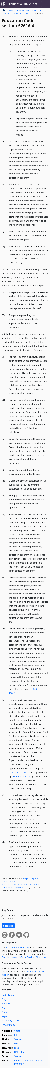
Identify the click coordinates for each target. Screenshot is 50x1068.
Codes (10, 10)
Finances (28, 13)
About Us (6, 1003)
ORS (22, 1052)
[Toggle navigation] (44, 4)
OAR (16, 1052)
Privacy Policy (8, 1024)
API (3, 1007)
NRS (16, 1043)
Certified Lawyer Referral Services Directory (23, 957)
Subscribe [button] (8, 925)
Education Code (22, 10)
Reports (5, 1016)
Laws (16, 1047)
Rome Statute (21, 1060)
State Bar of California (17, 947)
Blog (4, 999)
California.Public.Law (23, 4)
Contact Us (7, 1012)
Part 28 (8, 13)
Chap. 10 (18, 13)
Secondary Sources (11, 1020)
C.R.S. (17, 1035)
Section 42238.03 (21, 776)
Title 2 (34, 10)
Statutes (18, 1039)
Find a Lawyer (8, 995)
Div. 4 (42, 10)
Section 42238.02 (20, 772)
